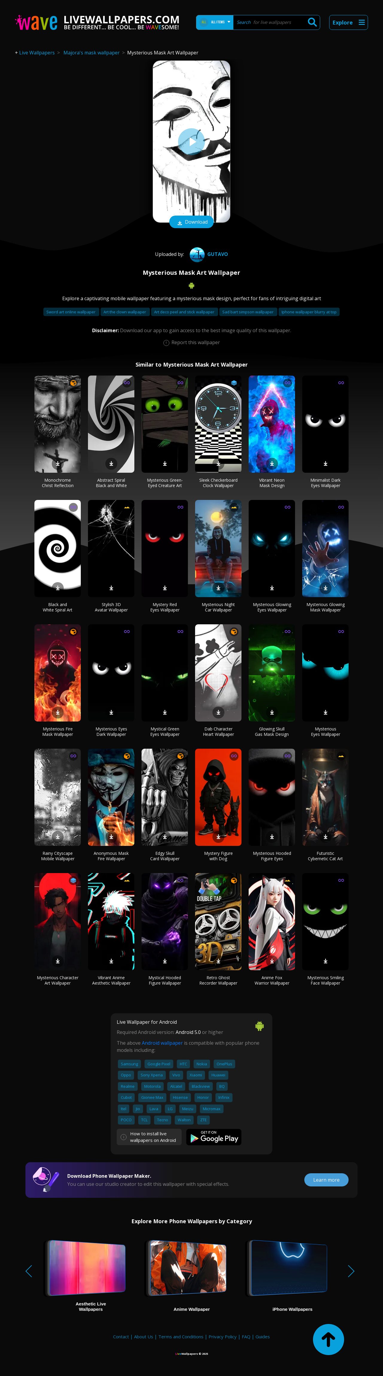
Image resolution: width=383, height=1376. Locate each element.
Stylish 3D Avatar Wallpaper (111, 607)
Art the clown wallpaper (125, 312)
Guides (263, 1337)
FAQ (246, 1337)
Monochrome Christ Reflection (58, 482)
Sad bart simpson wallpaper (248, 312)
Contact (121, 1337)
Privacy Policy (223, 1337)
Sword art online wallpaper (71, 312)
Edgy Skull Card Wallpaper (165, 855)
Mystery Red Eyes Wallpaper (165, 607)
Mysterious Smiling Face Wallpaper (325, 980)
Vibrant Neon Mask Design (272, 482)
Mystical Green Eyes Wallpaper (165, 731)
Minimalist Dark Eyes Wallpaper (325, 482)
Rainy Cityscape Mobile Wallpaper (58, 855)
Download (191, 222)
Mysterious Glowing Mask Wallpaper (325, 607)
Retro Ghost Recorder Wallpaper (218, 980)
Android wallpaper (162, 1043)
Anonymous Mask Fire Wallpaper (111, 855)
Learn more (326, 1180)
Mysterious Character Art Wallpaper (57, 980)
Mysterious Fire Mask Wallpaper (57, 731)
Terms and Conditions (180, 1337)
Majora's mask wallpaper (91, 52)
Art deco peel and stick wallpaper (184, 312)
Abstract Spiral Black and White (111, 482)
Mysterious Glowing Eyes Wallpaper (272, 607)
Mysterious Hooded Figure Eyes (272, 855)
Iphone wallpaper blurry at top (309, 312)
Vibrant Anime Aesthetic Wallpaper (111, 980)
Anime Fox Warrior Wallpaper (272, 980)
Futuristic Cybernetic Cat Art (325, 855)
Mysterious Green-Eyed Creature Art (165, 482)
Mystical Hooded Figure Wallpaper (164, 980)
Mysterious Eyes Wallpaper (325, 731)
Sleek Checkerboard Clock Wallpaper (218, 482)
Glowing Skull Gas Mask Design (272, 731)
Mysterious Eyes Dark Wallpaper (111, 731)
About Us (143, 1337)
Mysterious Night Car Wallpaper (218, 607)
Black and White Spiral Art (57, 607)
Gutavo (208, 254)
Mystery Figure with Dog (218, 855)
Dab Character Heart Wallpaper (218, 731)
